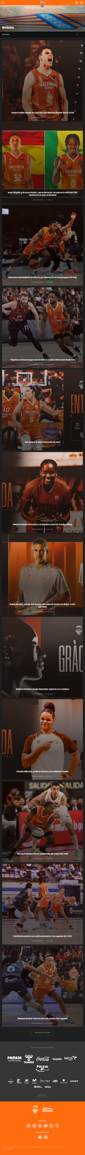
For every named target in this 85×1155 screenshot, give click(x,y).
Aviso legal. (24, 1147)
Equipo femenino (37, 529)
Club (37, 447)
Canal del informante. (59, 1147)
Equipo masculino (37, 117)
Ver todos (42, 1095)
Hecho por (8, 1149)
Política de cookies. (47, 1147)
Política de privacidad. (34, 1147)
